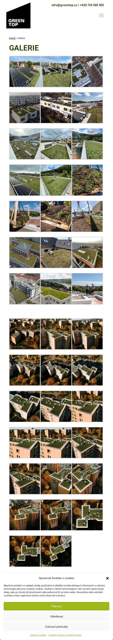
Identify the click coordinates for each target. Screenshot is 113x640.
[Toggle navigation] (101, 15)
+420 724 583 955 (92, 5)
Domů (12, 38)
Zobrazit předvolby (56, 626)
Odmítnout (56, 616)
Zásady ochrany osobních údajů (64, 635)
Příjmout (56, 606)
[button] (107, 578)
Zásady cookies (38, 635)
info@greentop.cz (64, 5)
